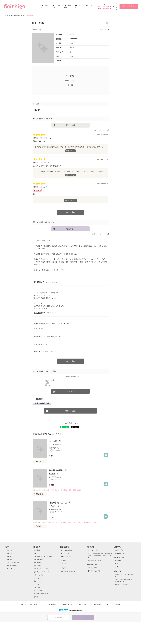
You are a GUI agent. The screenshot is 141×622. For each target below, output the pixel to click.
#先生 (83, 522)
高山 (42, 187)
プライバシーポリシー (83, 605)
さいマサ (102, 29)
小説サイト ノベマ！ (121, 585)
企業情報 (117, 605)
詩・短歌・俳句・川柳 (41, 594)
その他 (36, 597)
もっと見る (70, 212)
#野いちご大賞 (57, 522)
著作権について (99, 605)
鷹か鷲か (37, 110)
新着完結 (9, 553)
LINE (116, 567)
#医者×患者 (36, 522)
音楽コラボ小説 (12, 566)
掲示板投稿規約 (67, 605)
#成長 (69, 490)
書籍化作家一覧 (66, 556)
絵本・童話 (37, 587)
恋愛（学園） (38, 562)
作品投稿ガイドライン (37, 605)
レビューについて (100, 130)
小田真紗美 (38, 313)
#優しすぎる (76, 522)
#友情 (60, 490)
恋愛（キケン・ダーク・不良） (44, 556)
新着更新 (9, 559)
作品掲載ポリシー (53, 605)
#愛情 (65, 490)
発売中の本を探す (66, 550)
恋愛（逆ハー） (39, 559)
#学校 (48, 490)
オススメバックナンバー (95, 571)
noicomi (63, 564)
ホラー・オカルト (39, 575)
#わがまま (89, 522)
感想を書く (70, 229)
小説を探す (10, 550)
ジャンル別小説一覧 (13, 562)
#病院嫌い (54, 490)
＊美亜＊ (52, 506)
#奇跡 (38, 490)
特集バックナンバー (94, 568)
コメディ (36, 584)
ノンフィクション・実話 (41, 569)
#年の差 (44, 522)
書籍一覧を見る (70, 411)
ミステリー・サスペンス (41, 572)
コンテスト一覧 (93, 550)
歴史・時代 (37, 581)
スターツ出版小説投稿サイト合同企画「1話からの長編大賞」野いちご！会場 (100, 555)
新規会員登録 (129, 6)
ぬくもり (53, 441)
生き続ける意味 (56, 470)
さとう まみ (53, 444)
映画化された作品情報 (68, 571)
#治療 (43, 490)
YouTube (117, 564)
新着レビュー (11, 556)
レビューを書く (70, 125)
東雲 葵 (43, 162)
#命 (34, 490)
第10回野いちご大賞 (94, 560)
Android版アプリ (120, 553)
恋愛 (35, 553)
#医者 (74, 490)
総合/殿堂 (37, 550)
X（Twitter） (119, 561)
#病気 (79, 490)
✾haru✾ (52, 474)
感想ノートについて (99, 234)
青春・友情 (37, 566)
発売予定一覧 (65, 553)
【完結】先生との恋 (58, 503)
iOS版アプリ (119, 550)
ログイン (117, 6)
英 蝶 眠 (44, 138)
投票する (70, 391)
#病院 (49, 522)
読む (82, 617)
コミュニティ (11, 569)
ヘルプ (109, 605)
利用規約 (23, 605)
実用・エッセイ (39, 590)
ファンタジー (38, 578)
